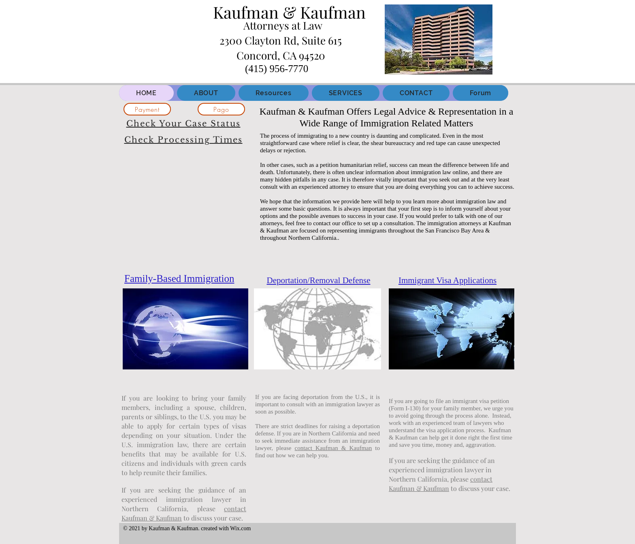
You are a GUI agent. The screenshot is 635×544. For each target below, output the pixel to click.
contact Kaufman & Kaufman (333, 448)
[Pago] (221, 109)
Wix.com (240, 528)
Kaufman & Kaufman (289, 12)
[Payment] (147, 109)
